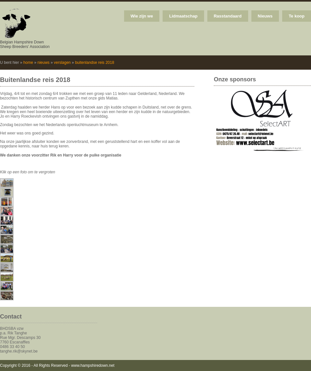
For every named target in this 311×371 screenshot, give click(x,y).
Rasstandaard (228, 16)
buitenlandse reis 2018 (94, 62)
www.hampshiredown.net (92, 365)
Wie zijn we (142, 16)
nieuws (43, 62)
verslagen (62, 62)
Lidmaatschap (183, 16)
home (28, 62)
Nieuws (265, 16)
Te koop (297, 16)
